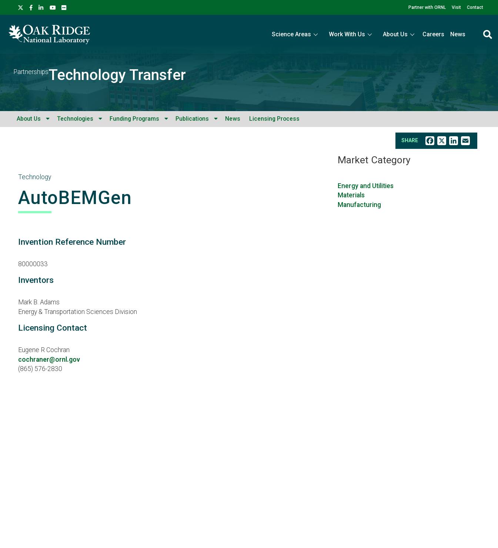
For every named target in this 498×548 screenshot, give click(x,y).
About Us (29, 118)
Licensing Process (274, 118)
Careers (433, 34)
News (457, 34)
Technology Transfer (117, 75)
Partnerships (31, 72)
